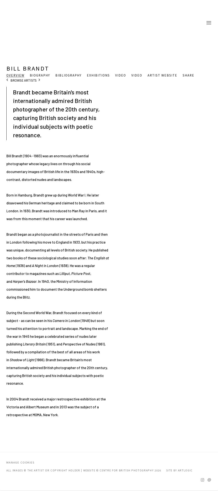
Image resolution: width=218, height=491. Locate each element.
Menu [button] (208, 23)
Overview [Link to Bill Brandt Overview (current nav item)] (15, 75)
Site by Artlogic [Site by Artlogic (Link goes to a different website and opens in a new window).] (179, 470)
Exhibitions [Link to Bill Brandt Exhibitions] (98, 75)
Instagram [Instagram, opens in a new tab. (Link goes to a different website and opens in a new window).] (202, 480)
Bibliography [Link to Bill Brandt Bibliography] (68, 75)
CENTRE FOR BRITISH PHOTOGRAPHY (23, 23)
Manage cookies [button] (20, 462)
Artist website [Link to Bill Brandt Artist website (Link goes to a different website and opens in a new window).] (162, 75)
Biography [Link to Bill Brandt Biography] (40, 75)
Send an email (209, 480)
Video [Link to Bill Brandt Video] (120, 75)
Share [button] (188, 75)
